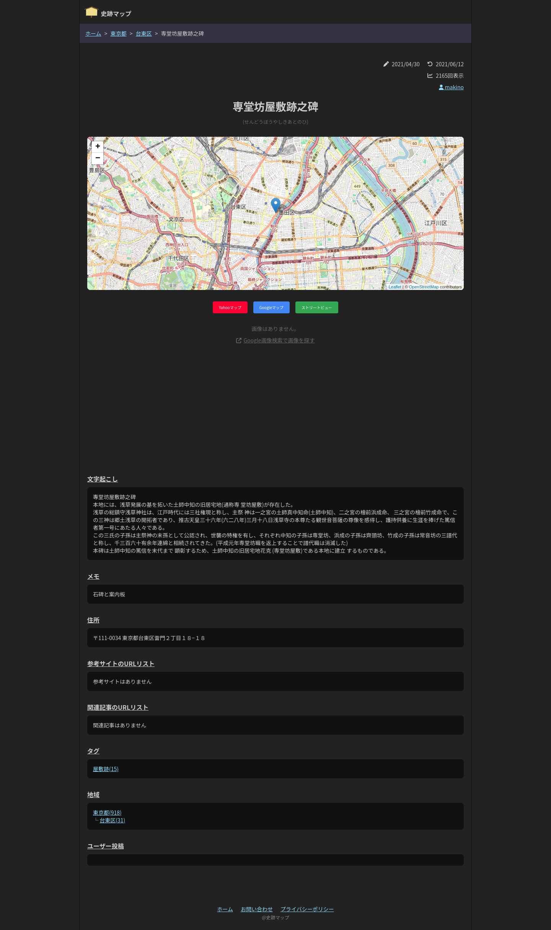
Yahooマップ (230, 307)
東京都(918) (107, 812)
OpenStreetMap (424, 287)
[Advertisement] (275, 409)
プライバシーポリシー (307, 909)
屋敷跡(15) (106, 769)
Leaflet (395, 287)
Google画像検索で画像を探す (275, 340)
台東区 (144, 33)
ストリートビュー (317, 307)
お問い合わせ (257, 909)
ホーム (93, 33)
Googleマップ (271, 307)
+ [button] (97, 147)
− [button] (97, 158)
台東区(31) (112, 820)
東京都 (119, 33)
